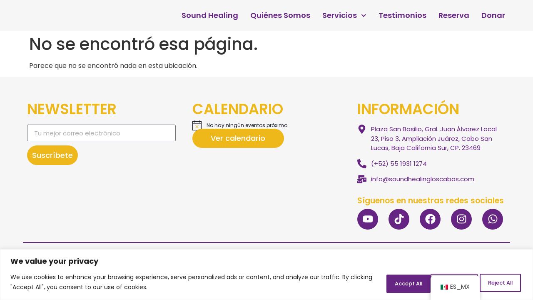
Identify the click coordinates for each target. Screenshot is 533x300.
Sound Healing (210, 15)
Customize (380, 283)
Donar (493, 15)
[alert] (266, 125)
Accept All (495, 283)
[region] (266, 275)
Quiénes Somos (280, 15)
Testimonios (402, 15)
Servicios (344, 15)
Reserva (453, 15)
